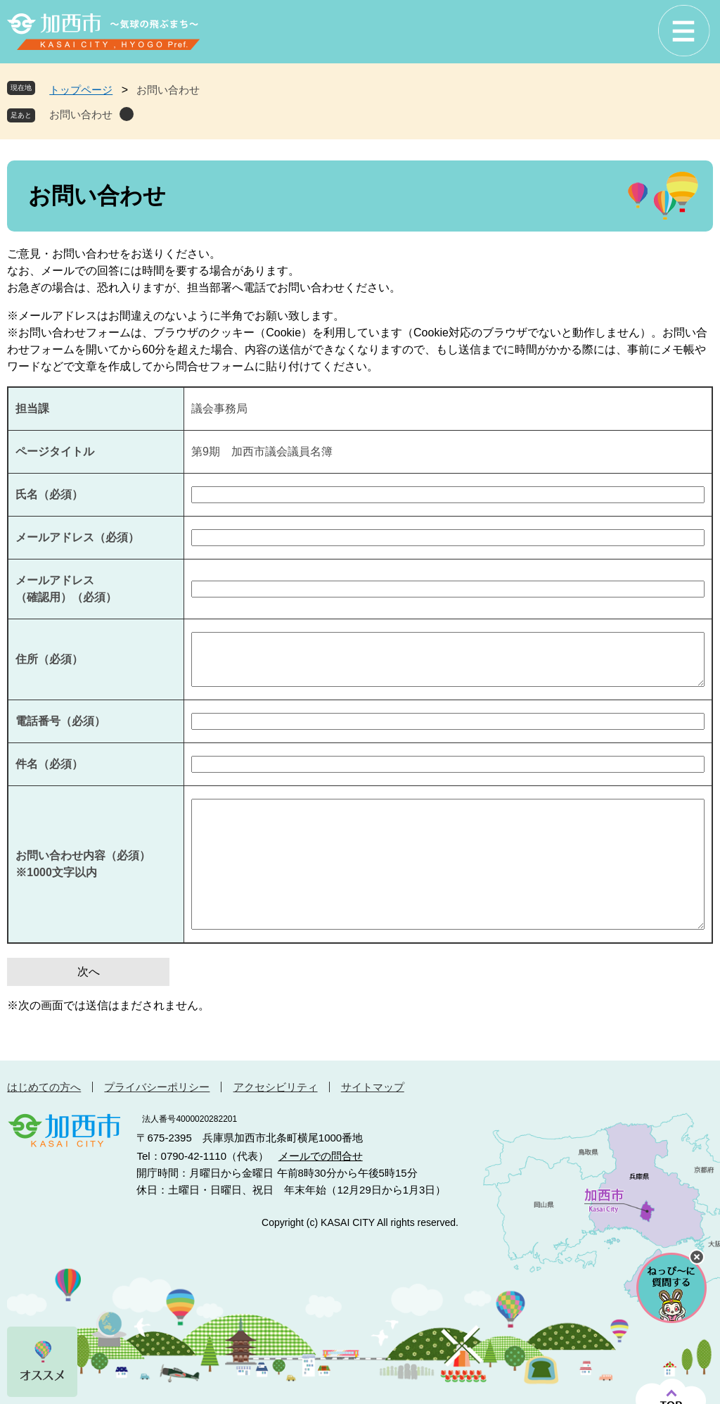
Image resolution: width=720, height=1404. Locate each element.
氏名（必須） (49, 494)
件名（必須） (49, 764)
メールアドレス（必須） (77, 537)
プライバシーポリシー (157, 1087)
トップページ (80, 90)
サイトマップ (372, 1087)
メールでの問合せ (320, 1156)
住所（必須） (49, 659)
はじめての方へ (44, 1087)
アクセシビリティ (275, 1087)
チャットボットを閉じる (697, 1257)
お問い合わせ (80, 114)
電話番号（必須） (60, 721)
